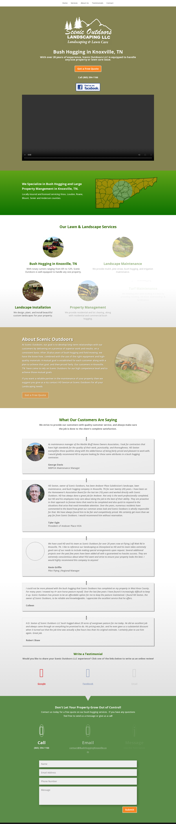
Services (74, 3)
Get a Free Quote (88, 68)
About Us (85, 3)
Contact (109, 3)
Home (64, 3)
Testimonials (97, 3)
